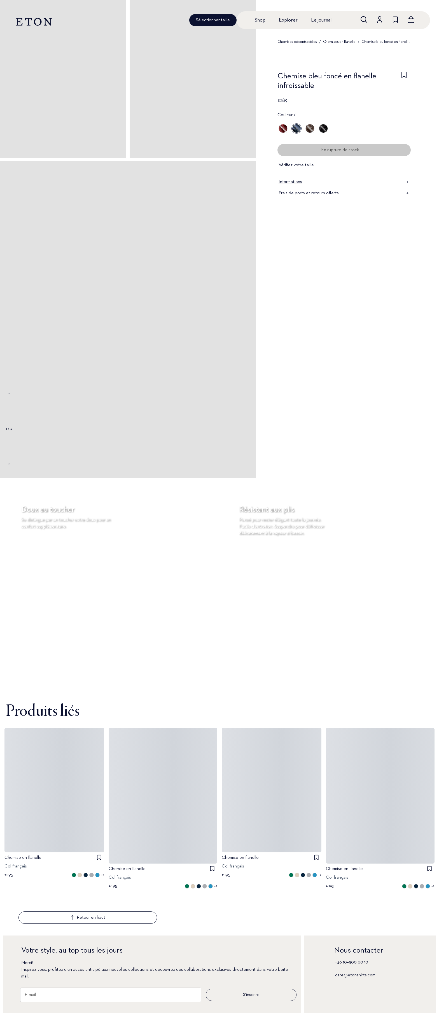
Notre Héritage (376, 1016)
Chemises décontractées (297, 42)
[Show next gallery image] (9, 451)
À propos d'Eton (197, 1016)
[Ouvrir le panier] (411, 19)
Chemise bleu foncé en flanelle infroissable (386, 42)
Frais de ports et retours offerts (344, 193)
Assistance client (125, 1016)
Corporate (372, 1006)
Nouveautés (32, 1016)
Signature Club (123, 1006)
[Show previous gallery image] (9, 406)
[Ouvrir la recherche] (364, 19)
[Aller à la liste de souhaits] (395, 19)
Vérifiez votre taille (296, 165)
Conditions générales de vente (289, 1006)
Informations (344, 182)
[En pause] (426, 685)
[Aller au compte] (379, 19)
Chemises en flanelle (339, 42)
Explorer (288, 20)
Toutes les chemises (40, 1006)
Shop (259, 20)
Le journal (321, 20)
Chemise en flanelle (22, 857)
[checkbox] (404, 82)
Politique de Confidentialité (286, 1016)
